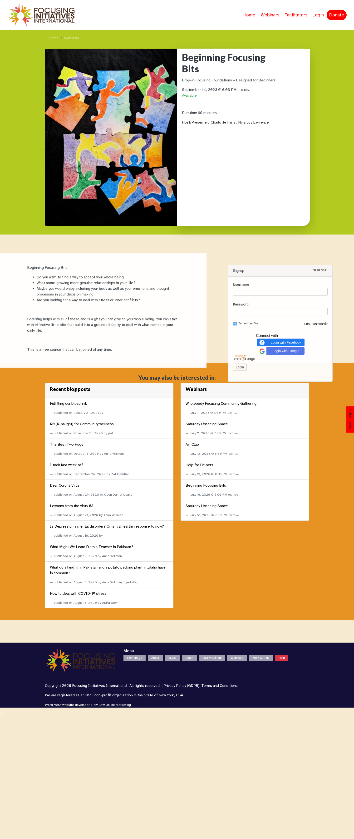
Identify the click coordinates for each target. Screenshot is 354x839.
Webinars (270, 15)
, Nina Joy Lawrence (252, 122)
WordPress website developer (67, 705)
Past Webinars (211, 658)
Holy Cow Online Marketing (111, 705)
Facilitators (296, 15)
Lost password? (316, 493)
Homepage (134, 658)
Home (249, 15)
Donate (336, 15)
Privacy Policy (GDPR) (181, 685)
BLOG (172, 658)
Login (318, 15)
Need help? (320, 439)
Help (282, 658)
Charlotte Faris (223, 122)
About (155, 658)
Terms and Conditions (219, 685)
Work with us (260, 658)
